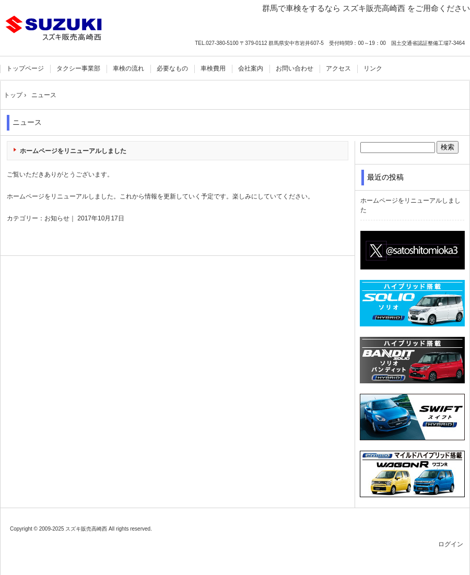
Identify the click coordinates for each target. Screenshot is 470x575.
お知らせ (56, 218)
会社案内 (250, 68)
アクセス (338, 68)
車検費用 (213, 68)
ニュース (27, 122)
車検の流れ (128, 68)
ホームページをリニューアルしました (73, 151)
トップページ (25, 68)
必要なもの (172, 68)
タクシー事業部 (78, 68)
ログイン (450, 544)
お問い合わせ (294, 68)
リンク (372, 68)
